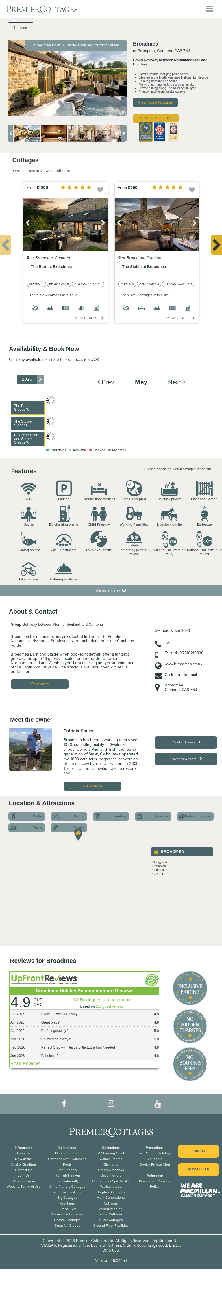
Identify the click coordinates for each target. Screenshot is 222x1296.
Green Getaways (111, 1170)
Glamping (111, 1164)
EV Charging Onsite (111, 1153)
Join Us (23, 1175)
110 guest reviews (110, 1006)
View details (89, 318)
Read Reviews (25, 1063)
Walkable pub (110, 1187)
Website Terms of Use (24, 1187)
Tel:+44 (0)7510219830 (184, 653)
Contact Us (23, 1170)
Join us (198, 1151)
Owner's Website (186, 759)
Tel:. (168, 642)
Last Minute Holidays (154, 1153)
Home (20, 27)
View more (111, 590)
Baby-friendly (111, 1175)
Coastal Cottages (67, 1220)
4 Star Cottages (111, 1220)
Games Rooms (111, 1159)
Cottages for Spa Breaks (111, 1181)
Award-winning (111, 1209)
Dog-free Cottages (111, 1192)
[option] (67, 78)
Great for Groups (67, 1226)
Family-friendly (67, 1181)
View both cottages (155, 118)
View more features (155, 102)
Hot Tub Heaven (67, 1175)
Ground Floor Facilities (111, 1226)
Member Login (23, 1181)
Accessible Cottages (67, 1214)
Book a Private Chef (155, 1164)
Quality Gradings (24, 1164)
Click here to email (181, 674)
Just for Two (67, 1209)
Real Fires (67, 1203)
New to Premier (67, 1153)
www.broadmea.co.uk (183, 664)
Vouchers (154, 1159)
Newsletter (23, 1159)
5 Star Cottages (111, 1214)
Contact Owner (187, 742)
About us (23, 1153)
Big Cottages (67, 1198)
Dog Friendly (67, 1170)
